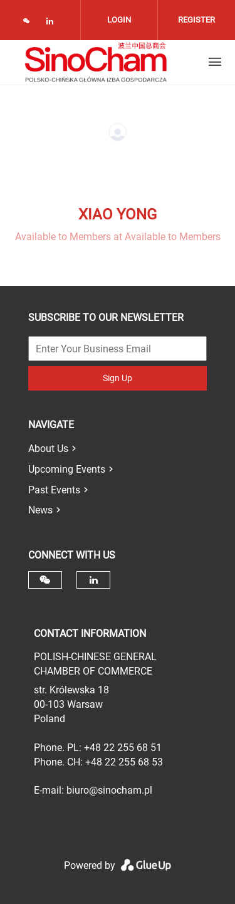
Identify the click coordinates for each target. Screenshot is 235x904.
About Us (48, 449)
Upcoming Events (66, 469)
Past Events (54, 490)
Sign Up (117, 378)
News (40, 510)
